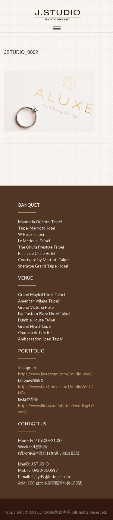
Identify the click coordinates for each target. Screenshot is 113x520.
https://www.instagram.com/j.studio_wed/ (55, 373)
